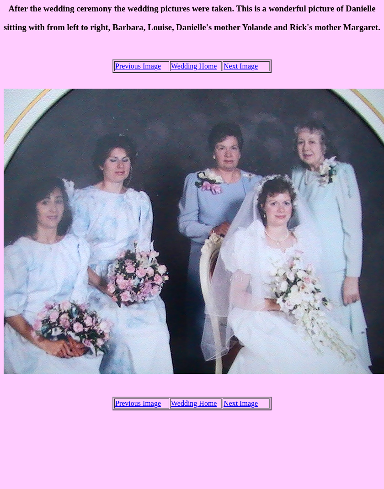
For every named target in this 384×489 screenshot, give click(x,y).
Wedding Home (194, 66)
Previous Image (138, 66)
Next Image (241, 66)
